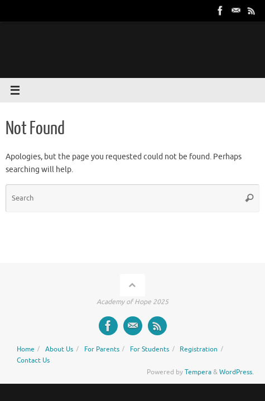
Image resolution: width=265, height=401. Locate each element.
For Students (149, 349)
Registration (199, 349)
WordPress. (236, 372)
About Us (59, 349)
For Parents (101, 349)
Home (26, 349)
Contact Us (33, 360)
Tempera (198, 372)
